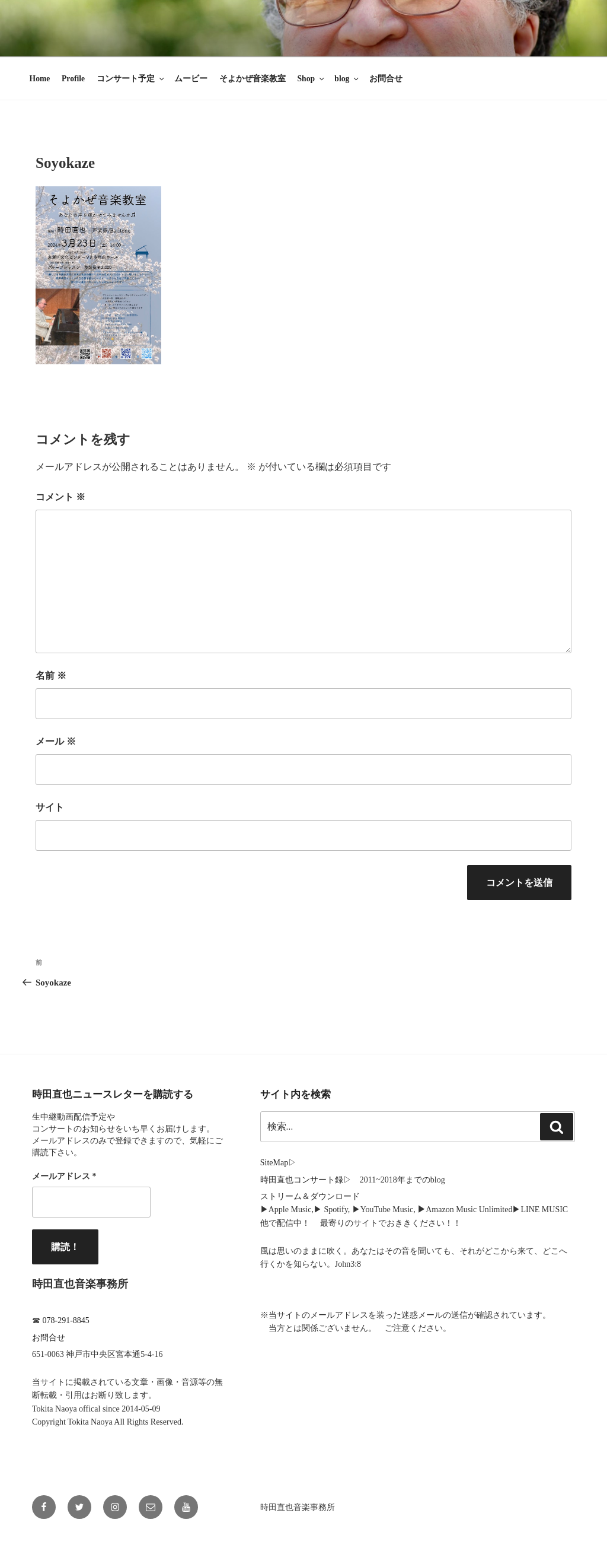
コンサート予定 (131, 78)
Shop (312, 78)
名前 (51, 675)
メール (56, 741)
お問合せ (385, 78)
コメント (60, 497)
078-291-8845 (66, 1320)
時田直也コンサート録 (301, 1179)
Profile (73, 78)
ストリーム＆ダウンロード (310, 1196)
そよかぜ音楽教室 (252, 78)
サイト (50, 807)
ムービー (190, 78)
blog (347, 78)
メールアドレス (64, 1176)
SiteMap (274, 1162)
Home (40, 78)
